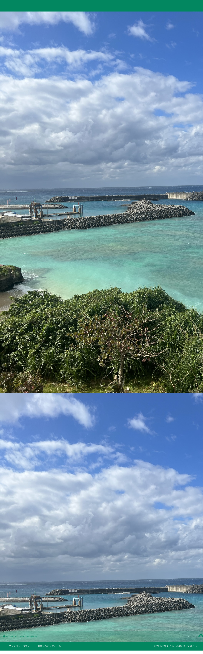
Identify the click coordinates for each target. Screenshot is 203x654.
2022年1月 (170, 592)
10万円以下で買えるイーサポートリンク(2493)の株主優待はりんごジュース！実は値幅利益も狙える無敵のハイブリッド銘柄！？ (170, 334)
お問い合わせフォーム (49, 646)
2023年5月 (170, 524)
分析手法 (172, 407)
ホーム (23, 16)
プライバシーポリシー (20, 646)
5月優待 (172, 449)
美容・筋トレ (140, 16)
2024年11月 (170, 495)
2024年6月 (170, 505)
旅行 (101, 16)
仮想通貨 (170, 380)
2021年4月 (170, 611)
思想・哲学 (170, 390)
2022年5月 (170, 563)
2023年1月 (170, 543)
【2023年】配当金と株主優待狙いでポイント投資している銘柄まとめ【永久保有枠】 (170, 307)
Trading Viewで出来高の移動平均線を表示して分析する (170, 287)
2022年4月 (170, 573)
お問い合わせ (179, 16)
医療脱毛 (172, 463)
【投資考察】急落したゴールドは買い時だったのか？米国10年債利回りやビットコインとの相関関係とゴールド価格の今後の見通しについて (170, 262)
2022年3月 (170, 582)
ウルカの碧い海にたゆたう (101, 5)
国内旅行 (172, 432)
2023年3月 (170, 534)
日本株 (172, 411)
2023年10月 (170, 514)
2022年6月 (170, 553)
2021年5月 (170, 602)
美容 (170, 457)
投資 (62, 16)
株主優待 (170, 441)
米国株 (172, 416)
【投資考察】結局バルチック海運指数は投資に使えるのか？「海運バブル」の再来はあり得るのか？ (170, 232)
